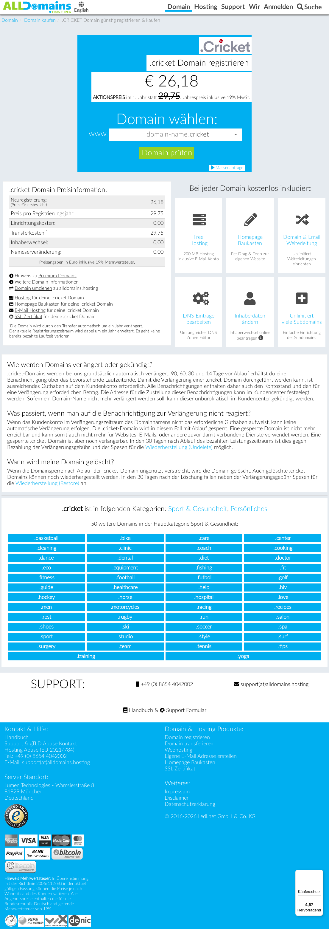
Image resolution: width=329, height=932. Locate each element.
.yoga (243, 659)
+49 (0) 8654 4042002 (164, 687)
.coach (204, 551)
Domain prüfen (167, 156)
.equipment (125, 571)
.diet (204, 561)
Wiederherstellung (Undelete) (179, 450)
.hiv (283, 590)
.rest (46, 620)
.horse (125, 600)
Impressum (177, 795)
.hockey (46, 600)
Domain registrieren (187, 740)
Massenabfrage (227, 171)
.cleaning (46, 551)
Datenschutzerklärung (190, 807)
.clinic (125, 551)
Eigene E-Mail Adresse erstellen (201, 759)
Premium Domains (57, 279)
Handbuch (138, 713)
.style (204, 640)
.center (283, 541)
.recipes (282, 610)
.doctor (283, 561)
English (96, 9)
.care (204, 541)
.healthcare (125, 590)
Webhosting (178, 753)
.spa (282, 630)
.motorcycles (125, 610)
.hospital (203, 600)
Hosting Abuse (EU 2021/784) (39, 753)
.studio (125, 640)
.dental (125, 561)
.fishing (204, 571)
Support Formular (183, 713)
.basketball (46, 541)
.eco (46, 571)
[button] (236, 138)
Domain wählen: (167, 122)
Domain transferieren (189, 747)
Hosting (23, 301)
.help (203, 590)
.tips (283, 649)
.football (125, 580)
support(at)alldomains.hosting (271, 687)
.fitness (46, 580)
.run (203, 620)
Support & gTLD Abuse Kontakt (40, 747)
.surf (283, 640)
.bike (125, 541)
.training (86, 659)
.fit (283, 571)
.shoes (46, 630)
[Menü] (319, 873)
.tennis (203, 649)
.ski (125, 630)
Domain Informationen (55, 285)
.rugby (125, 620)
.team (125, 649)
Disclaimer (176, 801)
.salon (282, 620)
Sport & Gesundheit (197, 512)
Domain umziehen (33, 291)
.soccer (204, 630)
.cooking (282, 551)
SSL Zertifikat (28, 320)
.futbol (204, 580)
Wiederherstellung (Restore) (47, 486)
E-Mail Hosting (30, 313)
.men (46, 610)
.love (282, 600)
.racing (204, 610)
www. (98, 137)
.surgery (46, 649)
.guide (46, 590)
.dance (46, 561)
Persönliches (248, 512)
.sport (46, 640)
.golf (283, 580)
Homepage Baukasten (37, 307)
